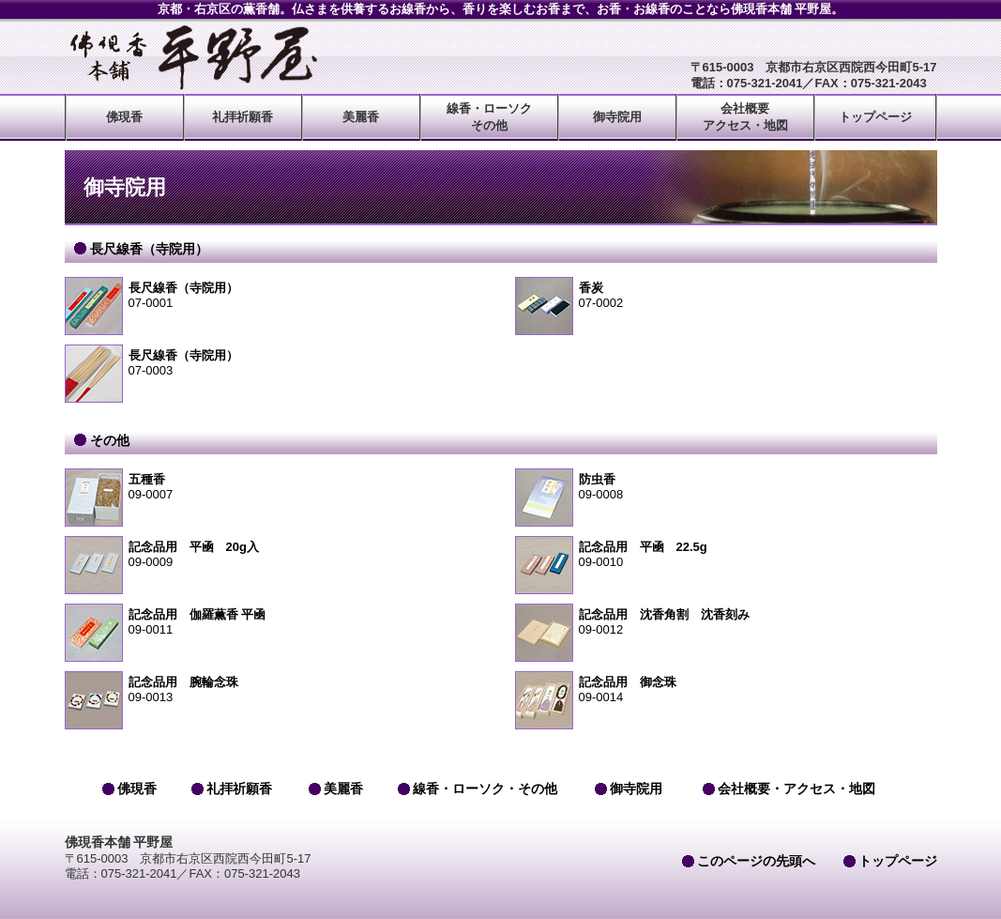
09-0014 (726, 689)
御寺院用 (617, 117)
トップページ (875, 117)
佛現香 (124, 117)
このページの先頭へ (756, 860)
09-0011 (276, 621)
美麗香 (360, 117)
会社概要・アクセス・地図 (796, 788)
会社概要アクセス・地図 (745, 116)
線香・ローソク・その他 (485, 788)
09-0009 (276, 554)
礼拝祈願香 (242, 117)
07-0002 (726, 295)
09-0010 (726, 554)
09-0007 (276, 486)
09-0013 (276, 689)
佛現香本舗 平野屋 (191, 57)
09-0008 (726, 486)
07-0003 (276, 362)
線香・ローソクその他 (489, 116)
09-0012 (726, 621)
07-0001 (276, 295)
